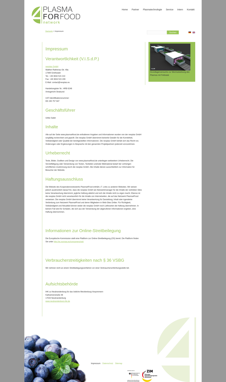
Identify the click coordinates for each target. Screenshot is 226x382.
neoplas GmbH (51, 66)
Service (169, 9)
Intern (180, 9)
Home (125, 9)
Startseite (49, 31)
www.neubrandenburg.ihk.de (57, 301)
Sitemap (118, 363)
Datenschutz (107, 363)
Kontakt (191, 9)
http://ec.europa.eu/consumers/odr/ (69, 242)
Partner (135, 9)
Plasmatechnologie (152, 9)
